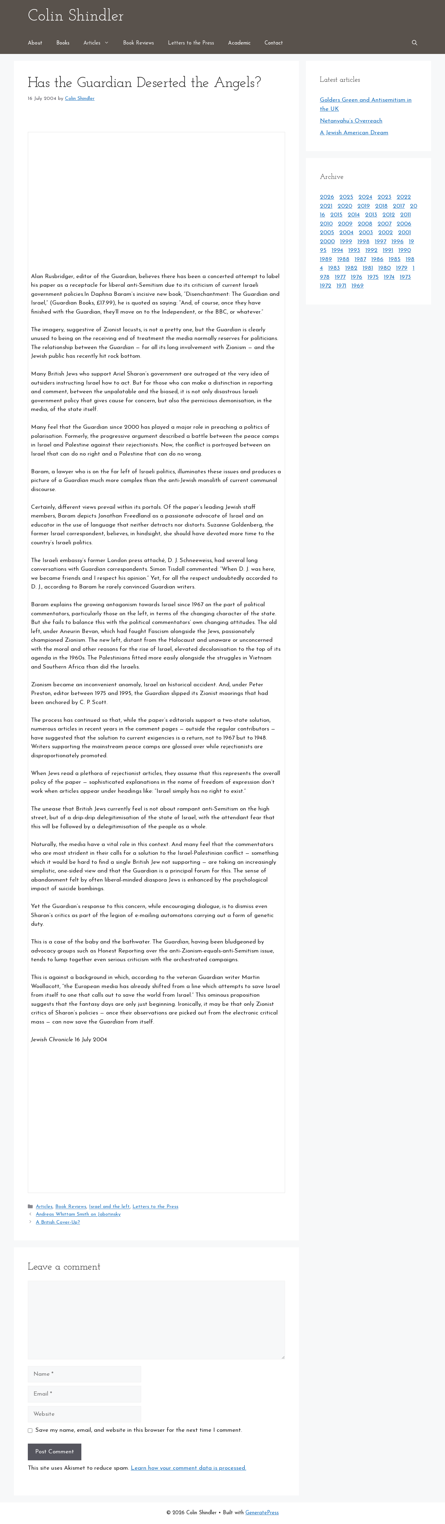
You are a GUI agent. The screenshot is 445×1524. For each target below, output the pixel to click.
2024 (365, 197)
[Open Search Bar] (414, 43)
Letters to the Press (191, 43)
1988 (343, 259)
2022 (404, 197)
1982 (351, 268)
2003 (366, 233)
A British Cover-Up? (58, 1222)
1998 (363, 242)
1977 (340, 277)
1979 (401, 268)
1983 (334, 268)
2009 (345, 224)
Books (63, 43)
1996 (397, 242)
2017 (399, 206)
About (35, 43)
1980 (384, 268)
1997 (380, 242)
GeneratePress (262, 1513)
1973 (405, 277)
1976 (356, 277)
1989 (326, 259)
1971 (341, 286)
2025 (346, 197)
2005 (327, 233)
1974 (389, 277)
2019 (363, 206)
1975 (373, 277)
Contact (274, 43)
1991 (388, 250)
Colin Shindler (76, 16)
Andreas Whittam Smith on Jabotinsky (78, 1214)
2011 (405, 215)
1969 (357, 286)
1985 (394, 259)
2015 (336, 215)
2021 (326, 206)
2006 (404, 224)
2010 (326, 224)
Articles (99, 43)
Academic (239, 43)
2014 (354, 215)
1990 (404, 250)
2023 (384, 197)
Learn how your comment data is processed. (188, 1468)
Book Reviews (138, 43)
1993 (354, 250)
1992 (371, 250)
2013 (371, 215)
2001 (404, 233)
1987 (360, 259)
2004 (346, 233)
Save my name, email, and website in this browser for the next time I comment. (138, 1430)
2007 (384, 224)
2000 (327, 242)
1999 (346, 242)
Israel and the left (109, 1207)
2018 (381, 206)
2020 (345, 206)
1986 (377, 259)
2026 (327, 197)
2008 (365, 224)
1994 (337, 250)
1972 (325, 286)
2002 (385, 233)
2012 (388, 215)
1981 (368, 268)
